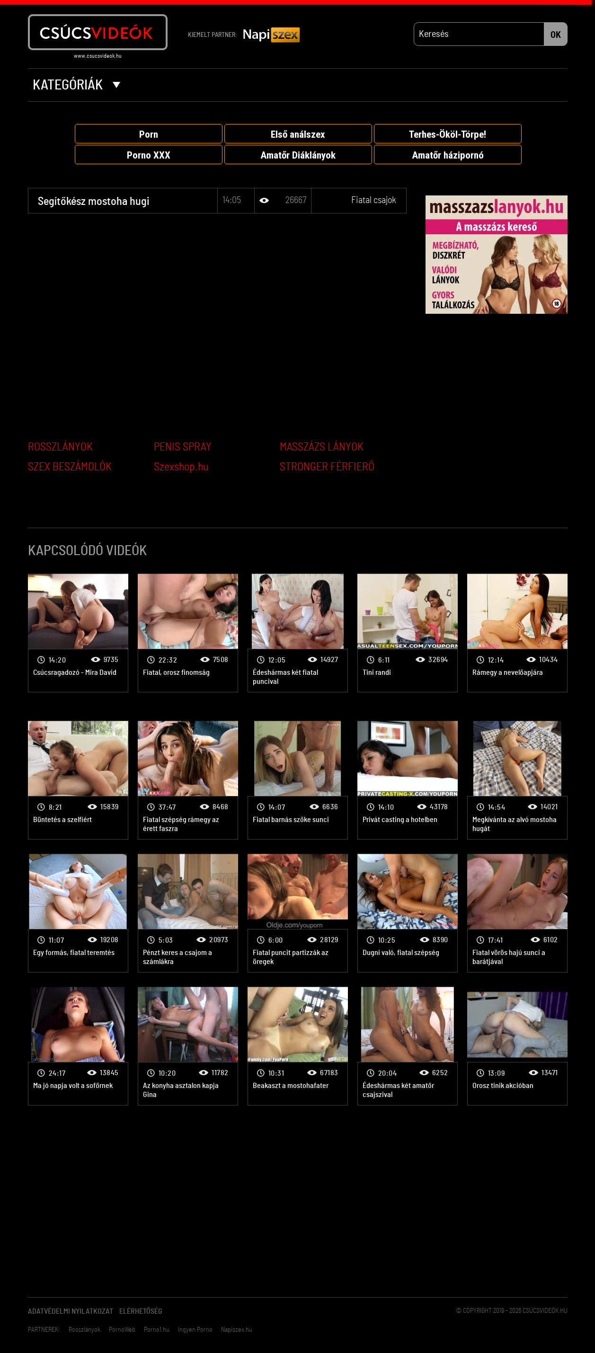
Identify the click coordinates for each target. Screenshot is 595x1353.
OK (556, 35)
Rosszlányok (84, 1329)
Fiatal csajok (373, 200)
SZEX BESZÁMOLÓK (70, 467)
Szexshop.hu (181, 467)
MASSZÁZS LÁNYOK (322, 447)
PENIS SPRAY (183, 447)
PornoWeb (122, 1329)
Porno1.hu (156, 1329)
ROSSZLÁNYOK (60, 447)
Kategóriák (76, 85)
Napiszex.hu (236, 1329)
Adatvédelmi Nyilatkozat (70, 1311)
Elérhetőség (140, 1311)
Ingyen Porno (195, 1329)
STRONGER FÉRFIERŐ (327, 467)
